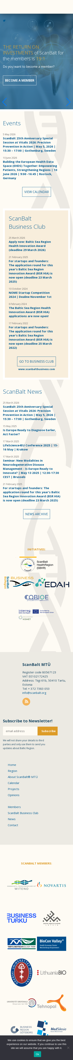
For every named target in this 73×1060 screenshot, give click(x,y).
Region (12, 771)
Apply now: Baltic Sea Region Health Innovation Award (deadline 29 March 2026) (30, 246)
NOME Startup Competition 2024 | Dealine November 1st (30, 295)
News (12, 819)
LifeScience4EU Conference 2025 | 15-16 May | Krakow (30, 447)
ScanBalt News (22, 391)
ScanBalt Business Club (27, 222)
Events (12, 123)
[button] (68, 102)
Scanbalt (9, 18)
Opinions (13, 795)
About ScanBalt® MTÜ (23, 777)
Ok (37, 1054)
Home (12, 765)
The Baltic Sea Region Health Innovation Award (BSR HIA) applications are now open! (30, 312)
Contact (13, 825)
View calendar (36, 192)
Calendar (13, 783)
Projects (13, 789)
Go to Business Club (36, 361)
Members (14, 807)
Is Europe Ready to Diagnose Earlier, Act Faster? (29, 432)
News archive (36, 514)
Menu (64, 7)
